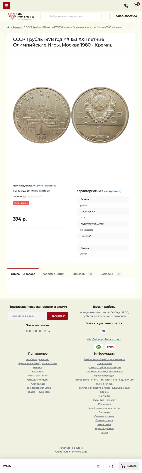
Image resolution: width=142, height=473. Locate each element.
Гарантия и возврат (104, 400)
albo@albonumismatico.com (104, 339)
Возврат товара (104, 420)
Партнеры (104, 412)
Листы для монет (38, 375)
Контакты (104, 396)
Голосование (104, 363)
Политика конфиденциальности (104, 371)
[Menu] (6, 5)
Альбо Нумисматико (44, 185)
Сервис (104, 391)
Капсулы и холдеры (37, 379)
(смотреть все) (112, 191)
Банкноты (37, 371)
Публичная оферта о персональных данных (104, 387)
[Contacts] (126, 5)
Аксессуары (38, 383)
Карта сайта (104, 424)
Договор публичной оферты (104, 367)
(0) (24, 196)
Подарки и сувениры (38, 391)
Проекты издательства (38, 387)
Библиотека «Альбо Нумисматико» (104, 359)
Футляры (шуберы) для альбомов (37, 363)
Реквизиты (104, 404)
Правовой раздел (104, 375)
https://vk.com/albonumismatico (103, 330)
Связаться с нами (104, 416)
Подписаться (57, 315)
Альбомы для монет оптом (104, 408)
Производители (104, 428)
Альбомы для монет (37, 359)
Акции (104, 432)
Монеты (17, 27)
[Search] (44, 16)
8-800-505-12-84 (126, 16)
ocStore (78, 447)
